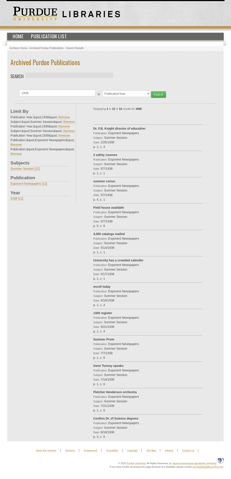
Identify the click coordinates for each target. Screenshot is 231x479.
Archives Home (18, 48)
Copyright (132, 450)
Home (18, 36)
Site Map (151, 450)
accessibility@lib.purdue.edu (208, 466)
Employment (90, 450)
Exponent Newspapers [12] (28, 183)
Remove (64, 117)
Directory (70, 450)
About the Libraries (46, 450)
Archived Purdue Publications (47, 48)
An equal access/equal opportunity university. (193, 463)
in (99, 94)
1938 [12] (16, 198)
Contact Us (188, 450)
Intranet (169, 450)
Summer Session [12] (25, 168)
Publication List (49, 36)
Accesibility (112, 450)
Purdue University (136, 463)
